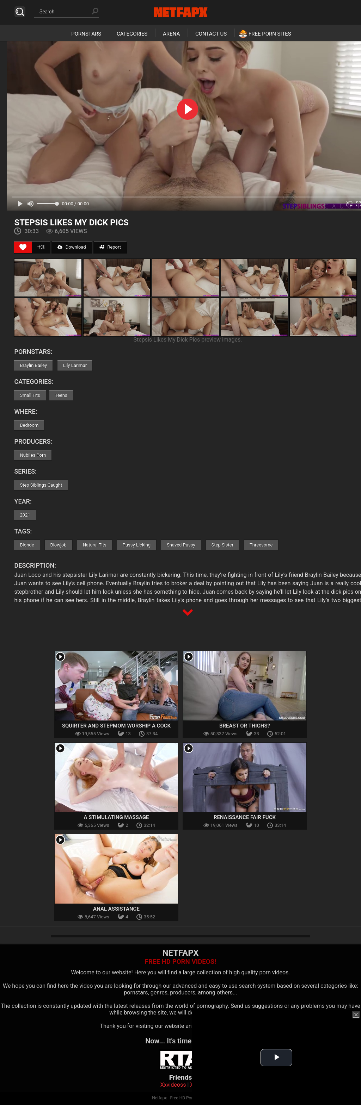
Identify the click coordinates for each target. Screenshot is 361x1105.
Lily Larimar (75, 365)
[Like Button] (23, 247)
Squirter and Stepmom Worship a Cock (116, 726)
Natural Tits (94, 545)
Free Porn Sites (270, 34)
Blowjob (58, 545)
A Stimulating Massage (116, 817)
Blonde (27, 545)
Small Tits (30, 395)
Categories (132, 34)
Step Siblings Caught (41, 485)
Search (19, 11)
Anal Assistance (116, 909)
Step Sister (223, 545)
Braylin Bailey (33, 365)
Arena (171, 34)
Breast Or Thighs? (244, 726)
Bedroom (29, 425)
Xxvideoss (173, 1084)
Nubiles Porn (33, 455)
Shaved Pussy (181, 545)
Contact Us (211, 34)
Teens (61, 395)
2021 (25, 515)
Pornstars (86, 34)
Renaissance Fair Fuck (245, 817)
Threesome (261, 545)
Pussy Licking (137, 545)
